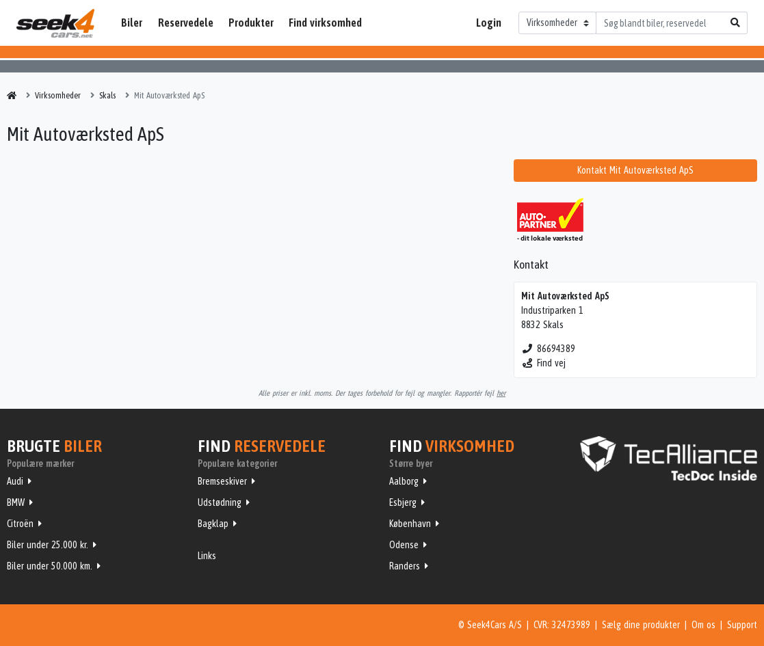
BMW (16, 502)
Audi (15, 481)
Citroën (20, 523)
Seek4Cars (55, 23)
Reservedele (185, 22)
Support (742, 624)
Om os (703, 624)
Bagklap (213, 523)
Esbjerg (403, 502)
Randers (404, 566)
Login (488, 22)
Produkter (251, 22)
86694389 (548, 348)
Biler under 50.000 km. (49, 566)
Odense (404, 544)
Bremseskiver (222, 481)
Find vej (543, 363)
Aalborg (404, 481)
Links (207, 555)
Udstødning (219, 502)
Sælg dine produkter (641, 624)
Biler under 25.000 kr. (47, 544)
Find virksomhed (325, 22)
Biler (131, 22)
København (410, 523)
